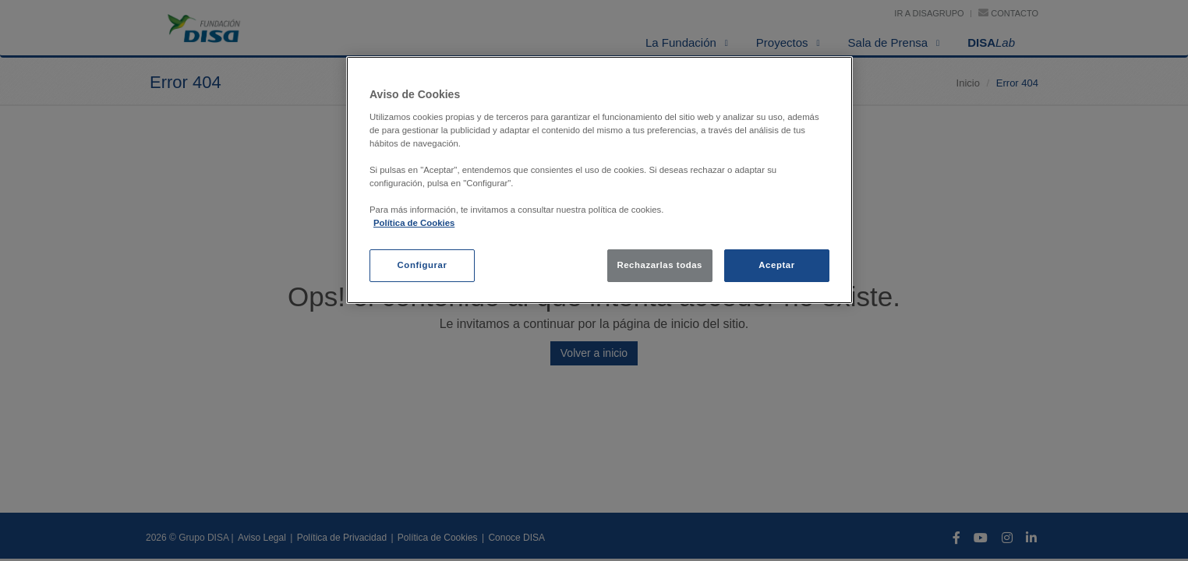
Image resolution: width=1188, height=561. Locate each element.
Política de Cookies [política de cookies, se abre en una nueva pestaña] (413, 223)
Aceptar (776, 265)
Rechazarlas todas (659, 265)
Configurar (422, 265)
